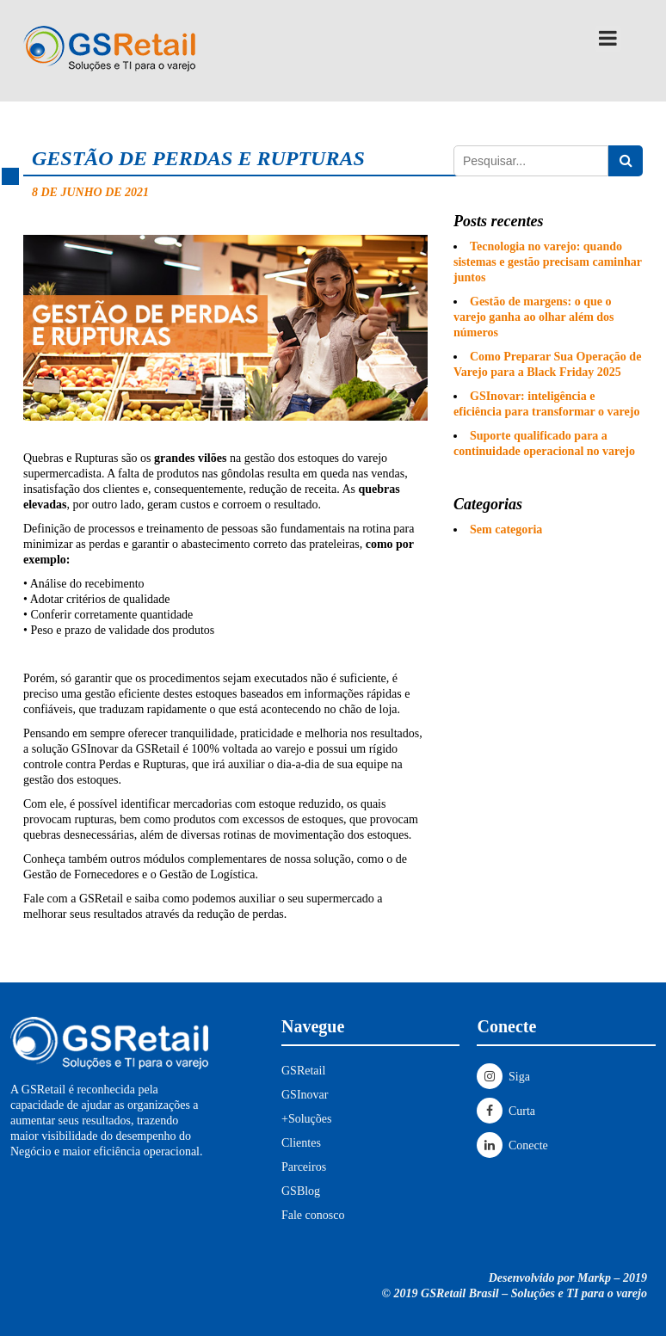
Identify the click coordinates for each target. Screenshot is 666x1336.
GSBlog (300, 1191)
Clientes (301, 1142)
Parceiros (303, 1167)
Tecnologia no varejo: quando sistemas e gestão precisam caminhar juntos (547, 262)
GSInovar (304, 1094)
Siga (503, 1076)
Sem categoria (506, 529)
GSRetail (303, 1070)
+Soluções (306, 1118)
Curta (506, 1111)
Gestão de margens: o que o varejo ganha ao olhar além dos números (533, 317)
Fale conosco (312, 1215)
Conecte (512, 1145)
